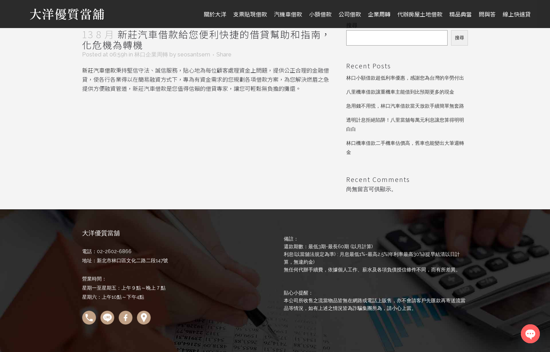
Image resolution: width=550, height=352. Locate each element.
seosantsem (193, 54)
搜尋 (459, 37)
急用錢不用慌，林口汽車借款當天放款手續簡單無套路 (405, 106)
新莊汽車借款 (99, 70)
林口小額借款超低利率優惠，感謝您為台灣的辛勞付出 (405, 78)
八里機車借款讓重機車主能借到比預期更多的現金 (400, 92)
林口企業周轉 (151, 54)
